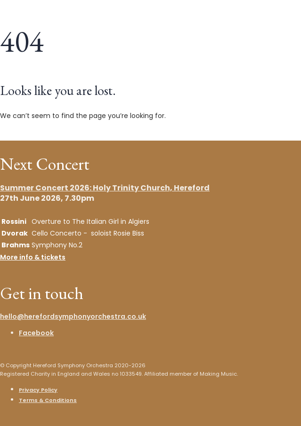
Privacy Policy (38, 390)
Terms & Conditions (48, 400)
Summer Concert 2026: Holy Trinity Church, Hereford (105, 187)
